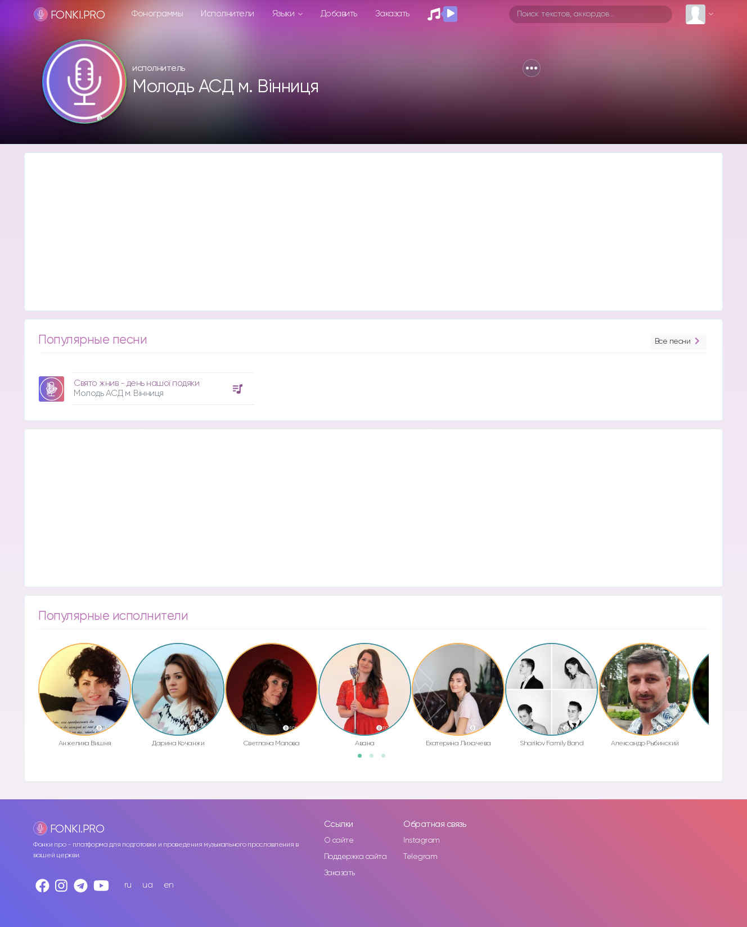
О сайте (339, 840)
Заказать (392, 14)
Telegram (420, 857)
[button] (531, 68)
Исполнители (227, 14)
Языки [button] (284, 14)
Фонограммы (157, 14)
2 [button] (375, 759)
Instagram (421, 840)
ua (147, 885)
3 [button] (387, 759)
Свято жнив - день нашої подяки (136, 383)
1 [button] (363, 759)
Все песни (678, 342)
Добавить (339, 14)
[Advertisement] (362, 231)
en (169, 885)
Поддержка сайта (355, 857)
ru (128, 885)
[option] (144, 384)
